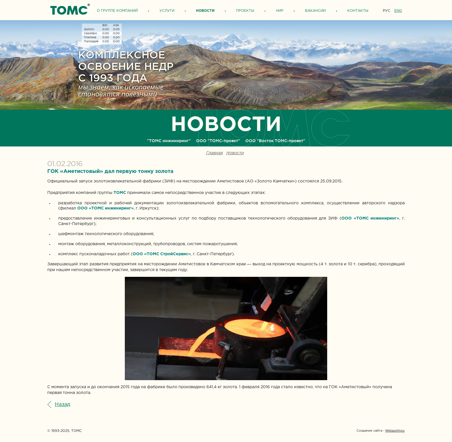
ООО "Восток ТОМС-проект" (275, 140)
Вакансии (315, 10)
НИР (279, 10)
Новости (205, 10)
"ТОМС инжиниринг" (169, 140)
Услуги (166, 10)
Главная (214, 153)
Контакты (357, 10)
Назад (62, 404)
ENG (398, 10)
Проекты (245, 10)
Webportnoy (395, 430)
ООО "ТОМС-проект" (218, 140)
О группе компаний (117, 10)
